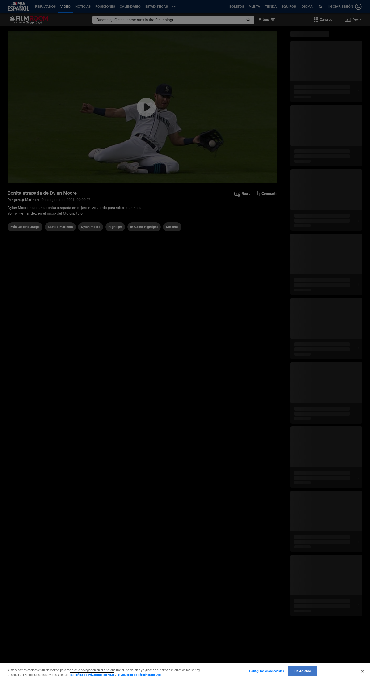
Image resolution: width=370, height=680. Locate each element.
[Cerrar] (362, 671)
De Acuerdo (302, 671)
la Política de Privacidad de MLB (92, 675)
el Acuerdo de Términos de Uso (139, 675)
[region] (185, 671)
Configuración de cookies (266, 671)
